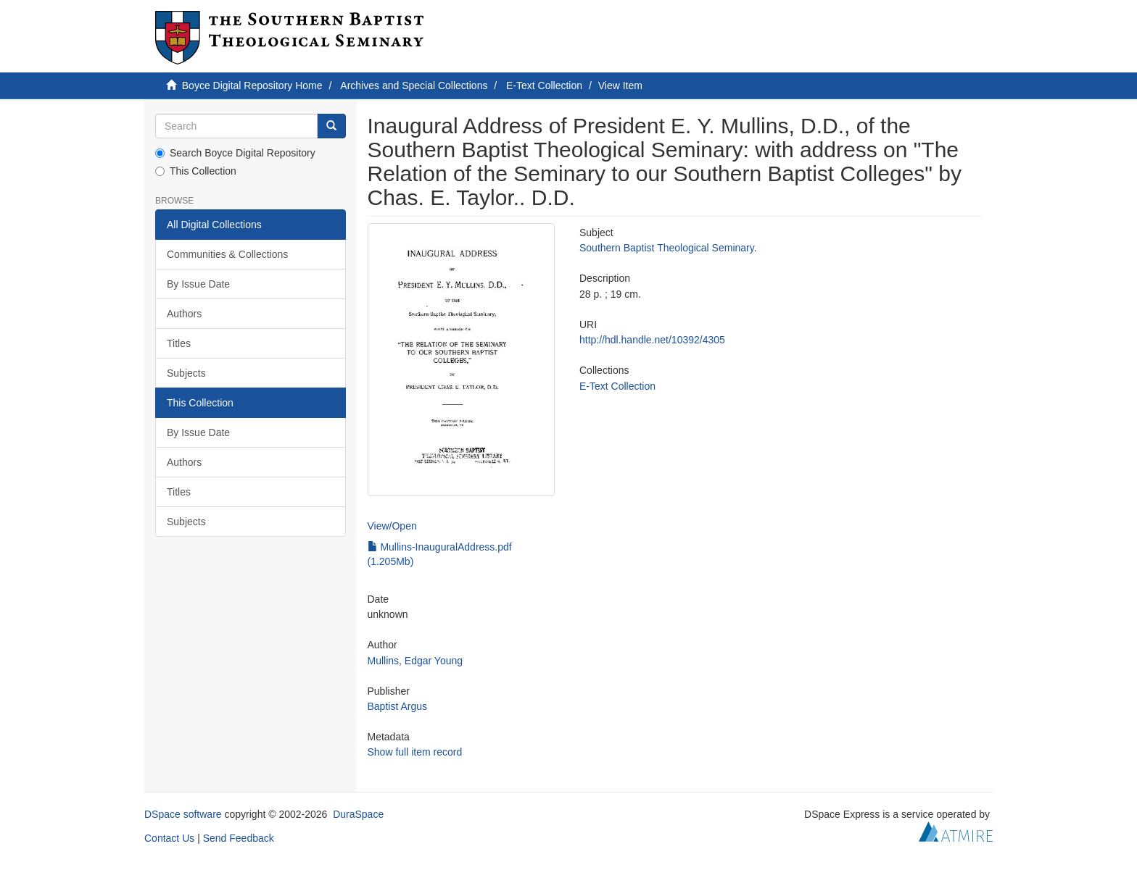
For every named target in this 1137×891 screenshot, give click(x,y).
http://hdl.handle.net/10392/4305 (652, 340)
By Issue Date (198, 284)
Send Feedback (238, 838)
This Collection (195, 171)
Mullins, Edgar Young (415, 660)
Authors (184, 313)
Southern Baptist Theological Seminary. (668, 248)
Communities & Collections (227, 254)
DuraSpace (358, 814)
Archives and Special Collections (413, 85)
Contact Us (169, 838)
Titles (179, 343)
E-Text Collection (544, 85)
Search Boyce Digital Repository (235, 153)
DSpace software (183, 814)
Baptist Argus (398, 706)
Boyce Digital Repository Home (252, 85)
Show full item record (415, 752)
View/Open (392, 526)
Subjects (186, 373)
